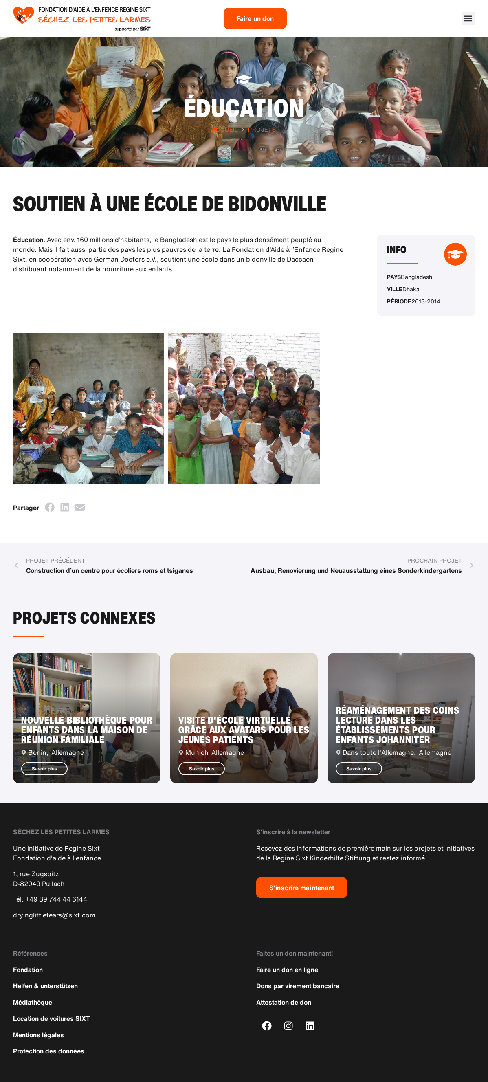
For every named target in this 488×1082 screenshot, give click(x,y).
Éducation (244, 108)
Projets (262, 129)
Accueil (225, 129)
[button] (468, 18)
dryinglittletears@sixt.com (54, 915)
